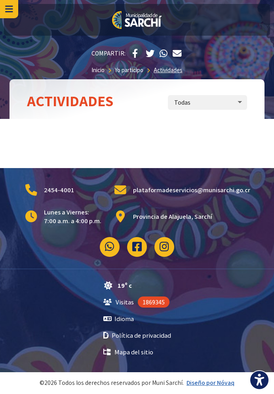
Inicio (98, 70)
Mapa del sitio (128, 352)
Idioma (118, 318)
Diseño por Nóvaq (210, 383)
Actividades (168, 70)
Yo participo (129, 70)
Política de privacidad (137, 335)
